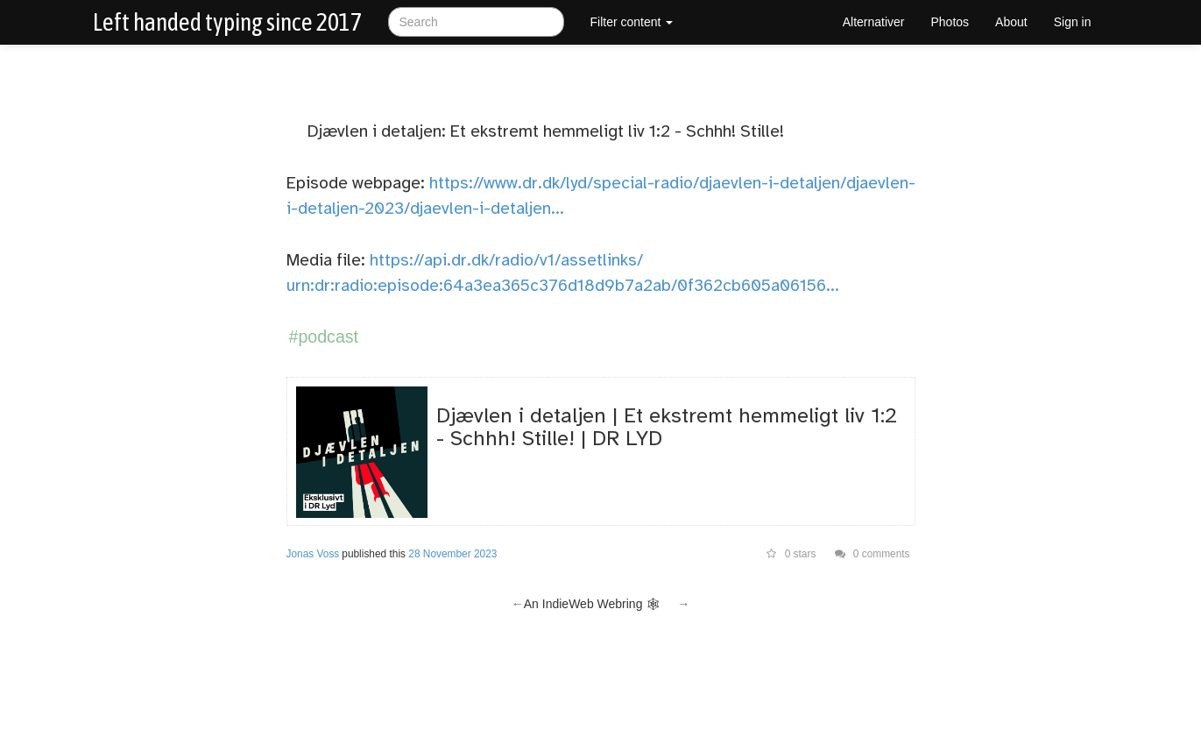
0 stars (791, 554)
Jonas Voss (313, 554)
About (1011, 22)
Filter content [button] (632, 22)
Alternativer (874, 22)
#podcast (324, 336)
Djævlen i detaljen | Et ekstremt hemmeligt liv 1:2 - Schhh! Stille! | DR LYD (666, 426)
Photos (950, 22)
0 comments (872, 554)
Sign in (1072, 22)
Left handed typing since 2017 (227, 22)
